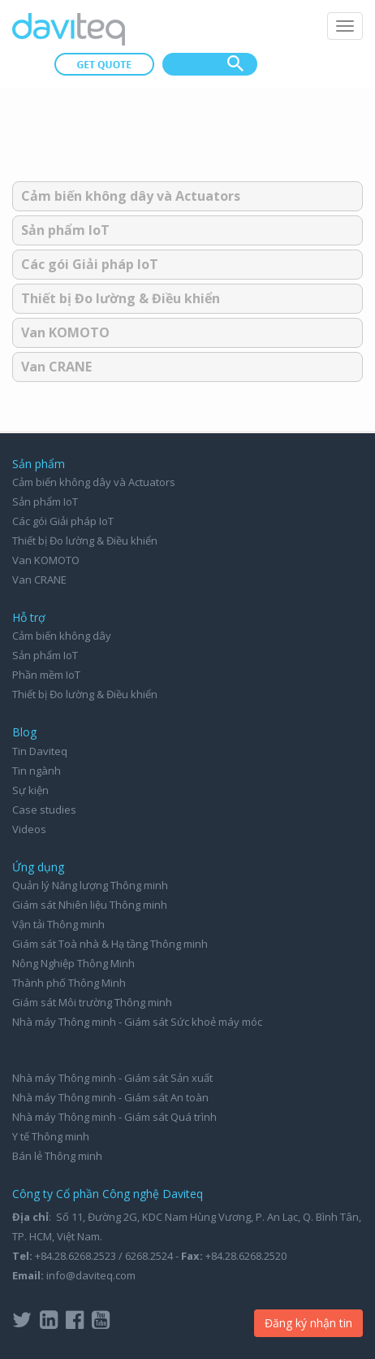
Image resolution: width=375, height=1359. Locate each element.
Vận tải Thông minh (58, 924)
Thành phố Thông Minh (69, 982)
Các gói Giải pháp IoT (89, 264)
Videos (29, 829)
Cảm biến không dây (61, 635)
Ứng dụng (38, 867)
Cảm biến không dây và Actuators (130, 196)
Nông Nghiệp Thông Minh (73, 963)
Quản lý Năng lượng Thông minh (90, 885)
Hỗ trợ (28, 617)
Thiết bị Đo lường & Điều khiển (120, 298)
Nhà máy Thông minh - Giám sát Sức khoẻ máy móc (137, 1021)
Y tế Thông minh (50, 1136)
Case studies (44, 809)
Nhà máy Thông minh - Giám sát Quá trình (114, 1116)
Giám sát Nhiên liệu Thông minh (89, 904)
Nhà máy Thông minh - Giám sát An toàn (110, 1097)
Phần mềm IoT (46, 674)
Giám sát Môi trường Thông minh (92, 1002)
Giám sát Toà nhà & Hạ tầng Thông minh (110, 943)
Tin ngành (36, 770)
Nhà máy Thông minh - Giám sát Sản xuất (112, 1077)
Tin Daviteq (39, 751)
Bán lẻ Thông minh (57, 1155)
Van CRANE (56, 367)
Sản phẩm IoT (65, 230)
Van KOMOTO (65, 332)
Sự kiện (30, 790)
